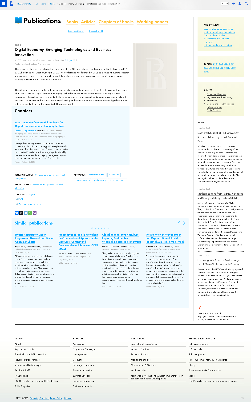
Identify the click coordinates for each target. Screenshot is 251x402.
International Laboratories (144, 343)
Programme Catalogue (84, 349)
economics (228, 28)
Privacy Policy (56, 398)
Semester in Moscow (83, 380)
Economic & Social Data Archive (205, 370)
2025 (226, 63)
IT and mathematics (213, 35)
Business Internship (82, 386)
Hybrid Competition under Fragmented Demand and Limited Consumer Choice (34, 238)
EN (227, 3)
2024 (231, 63)
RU (223, 3)
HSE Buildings (21, 375)
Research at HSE (96, 31)
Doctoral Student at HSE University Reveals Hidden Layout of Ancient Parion (218, 137)
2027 (215, 63)
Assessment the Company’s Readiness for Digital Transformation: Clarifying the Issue (40, 124)
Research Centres (140, 349)
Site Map (68, 398)
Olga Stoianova (30, 130)
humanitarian (229, 32)
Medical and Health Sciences (220, 103)
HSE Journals (195, 349)
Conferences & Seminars (143, 365)
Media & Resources (202, 338)
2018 (233, 67)
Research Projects (140, 354)
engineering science (213, 32)
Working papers (152, 21)
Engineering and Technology (220, 97)
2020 (222, 67)
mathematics (223, 38)
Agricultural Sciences (216, 93)
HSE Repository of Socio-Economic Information (213, 380)
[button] (92, 228)
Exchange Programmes (84, 365)
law (223, 35)
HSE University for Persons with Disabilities (36, 380)
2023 (206, 67)
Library (192, 365)
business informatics (213, 28)
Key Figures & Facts (24, 349)
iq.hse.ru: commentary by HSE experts (208, 359)
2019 (228, 67)
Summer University (82, 370)
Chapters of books (116, 21)
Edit (242, 397)
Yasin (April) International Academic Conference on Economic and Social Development (157, 377)
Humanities (212, 100)
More (206, 71)
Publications (42, 20)
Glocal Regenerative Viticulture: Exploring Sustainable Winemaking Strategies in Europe (121, 238)
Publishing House (197, 354)
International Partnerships (27, 365)
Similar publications (34, 223)
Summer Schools (81, 375)
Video (192, 375)
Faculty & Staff (22, 370)
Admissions (78, 343)
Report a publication (76, 31)
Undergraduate (80, 354)
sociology (208, 41)
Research (137, 338)
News (201, 122)
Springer (68, 60)
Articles (88, 21)
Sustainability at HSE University (30, 354)
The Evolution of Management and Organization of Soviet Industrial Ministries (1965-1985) (165, 238)
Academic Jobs (138, 370)
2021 (217, 67)
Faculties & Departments (27, 359)
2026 (221, 63)
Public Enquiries (22, 386)
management (210, 38)
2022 (211, 67)
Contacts (34, 398)
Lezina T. (19, 130)
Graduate (77, 359)
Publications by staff (199, 343)
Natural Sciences (214, 106)
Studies (78, 338)
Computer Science (43, 175)
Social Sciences (214, 110)
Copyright (44, 398)
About (19, 338)
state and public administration (218, 45)
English (32, 194)
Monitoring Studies (140, 359)
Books (72, 21)
